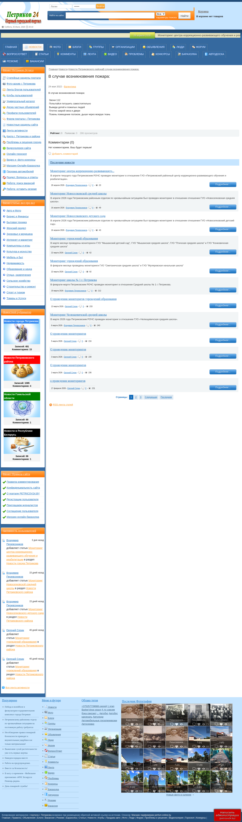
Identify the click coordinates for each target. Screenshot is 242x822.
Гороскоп (189, 818)
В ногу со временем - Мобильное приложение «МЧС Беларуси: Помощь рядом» (20, 777)
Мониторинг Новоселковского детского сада (77, 216)
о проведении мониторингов (67, 380)
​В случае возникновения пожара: (121, 69)
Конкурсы (201, 818)
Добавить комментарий (65, 153)
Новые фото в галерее (178, 794)
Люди (132, 818)
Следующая (151, 397)
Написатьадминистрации (227, 815)
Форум (139, 818)
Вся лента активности (17, 687)
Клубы (101, 818)
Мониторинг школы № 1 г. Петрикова (73, 279)
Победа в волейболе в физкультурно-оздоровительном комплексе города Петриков (20, 711)
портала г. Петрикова (41, 815)
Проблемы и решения (156, 818)
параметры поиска (166, 17)
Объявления (29, 818)
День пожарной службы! (16, 786)
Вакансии (50, 818)
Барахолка (71, 818)
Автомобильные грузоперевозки (99, 720)
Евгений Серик (71, 253)
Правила (16, 818)
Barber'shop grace (91, 709)
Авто (98, 713)
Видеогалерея (176, 818)
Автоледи (98, 716)
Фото (124, 818)
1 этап (110, 706)
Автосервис (88, 724)
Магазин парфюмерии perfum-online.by (151, 815)
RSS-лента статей (63, 404)
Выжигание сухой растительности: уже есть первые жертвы (21, 751)
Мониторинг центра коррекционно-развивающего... (82, 171)
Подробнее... (222, 184)
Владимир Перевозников (76, 185)
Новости (63, 69)
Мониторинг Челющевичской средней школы (78, 314)
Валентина (70, 86)
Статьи (82, 818)
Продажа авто (113, 818)
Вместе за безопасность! (16, 768)
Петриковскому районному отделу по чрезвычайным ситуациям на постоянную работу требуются (21, 723)
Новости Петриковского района (85, 69)
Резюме (60, 818)
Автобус (103, 713)
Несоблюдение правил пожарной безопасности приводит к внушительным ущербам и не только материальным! (20, 738)
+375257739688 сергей (94, 706)
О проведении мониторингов (68, 333)
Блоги (40, 818)
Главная (53, 69)
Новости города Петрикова (22, 563)
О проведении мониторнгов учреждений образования (83, 299)
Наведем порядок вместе (16, 758)
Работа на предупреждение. (18, 763)
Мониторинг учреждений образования (74, 238)
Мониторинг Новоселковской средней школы (78, 193)
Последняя (166, 397)
